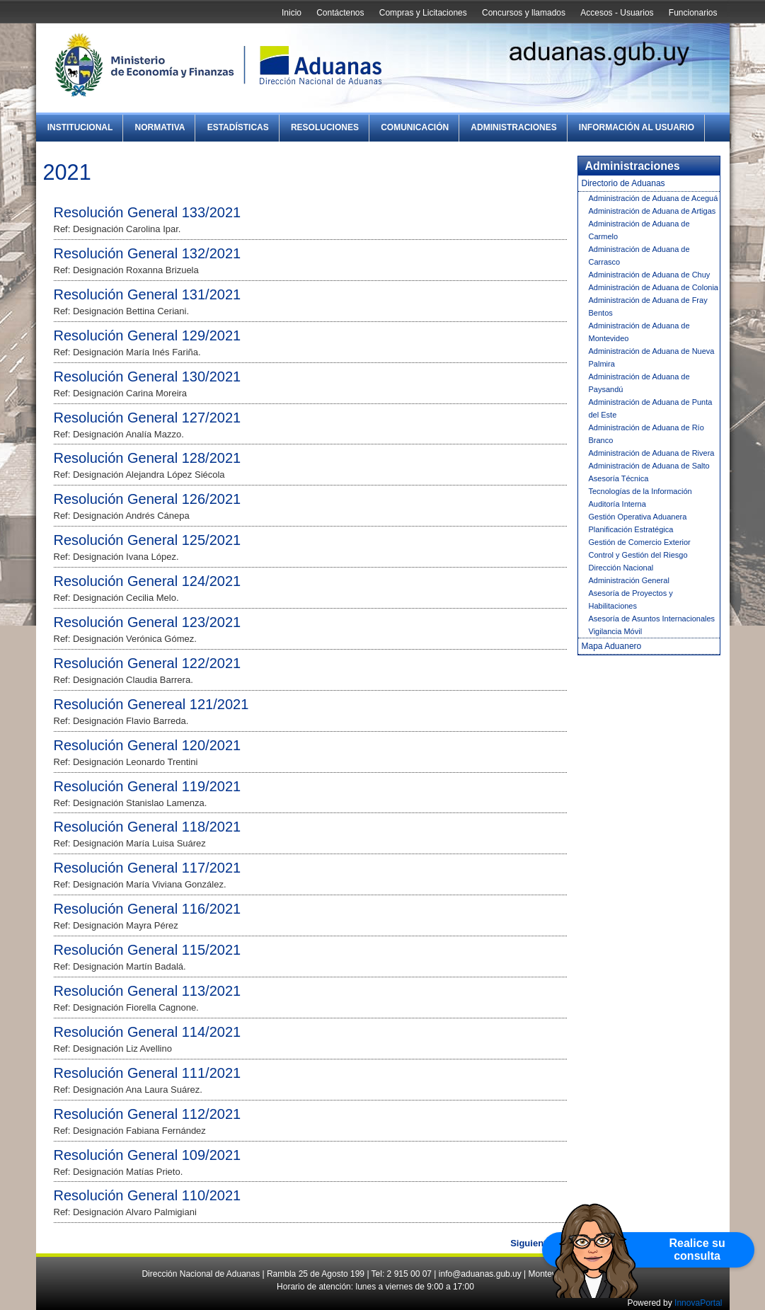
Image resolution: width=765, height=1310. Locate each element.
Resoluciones (325, 127)
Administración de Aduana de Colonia (653, 287)
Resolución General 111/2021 (147, 1073)
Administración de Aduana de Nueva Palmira (652, 357)
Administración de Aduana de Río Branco (646, 433)
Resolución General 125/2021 (147, 540)
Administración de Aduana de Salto (649, 465)
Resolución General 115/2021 (147, 950)
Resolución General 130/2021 (147, 376)
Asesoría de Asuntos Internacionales (652, 618)
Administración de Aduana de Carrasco (639, 255)
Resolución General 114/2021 (147, 1032)
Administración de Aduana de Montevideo (639, 332)
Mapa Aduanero (612, 646)
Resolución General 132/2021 (147, 253)
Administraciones (513, 127)
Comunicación (415, 127)
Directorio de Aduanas (623, 183)
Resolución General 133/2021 (147, 212)
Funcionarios (693, 13)
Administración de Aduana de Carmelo (639, 230)
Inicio (291, 13)
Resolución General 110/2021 (147, 1195)
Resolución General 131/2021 (147, 294)
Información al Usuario (636, 127)
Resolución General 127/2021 (147, 417)
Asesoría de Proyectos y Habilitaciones (631, 599)
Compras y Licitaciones (423, 13)
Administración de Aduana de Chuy (650, 274)
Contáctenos (340, 13)
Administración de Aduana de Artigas (652, 211)
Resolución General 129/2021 (147, 335)
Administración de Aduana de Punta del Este (651, 408)
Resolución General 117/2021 (147, 867)
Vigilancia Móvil (616, 631)
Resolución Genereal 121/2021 (151, 704)
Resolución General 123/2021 (147, 622)
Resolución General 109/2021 (147, 1155)
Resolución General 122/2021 (147, 663)
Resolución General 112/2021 (147, 1114)
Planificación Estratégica (631, 529)
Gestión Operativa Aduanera (638, 516)
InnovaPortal (698, 1303)
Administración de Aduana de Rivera (652, 453)
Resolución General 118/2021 (147, 826)
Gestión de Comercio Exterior (640, 542)
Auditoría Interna (617, 504)
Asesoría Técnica (619, 478)
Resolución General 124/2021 (147, 581)
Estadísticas (238, 127)
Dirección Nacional (621, 567)
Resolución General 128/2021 (147, 458)
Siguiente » (534, 1243)
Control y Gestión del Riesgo (638, 555)
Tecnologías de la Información (640, 491)
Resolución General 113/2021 (147, 991)
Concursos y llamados (523, 13)
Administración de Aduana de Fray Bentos (648, 306)
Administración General (629, 580)
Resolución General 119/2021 (147, 786)
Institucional (80, 127)
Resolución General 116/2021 (147, 909)
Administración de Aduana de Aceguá (653, 198)
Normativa (160, 127)
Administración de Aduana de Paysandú (639, 382)
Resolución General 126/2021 (147, 499)
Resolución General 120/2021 (147, 745)
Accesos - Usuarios (616, 13)
